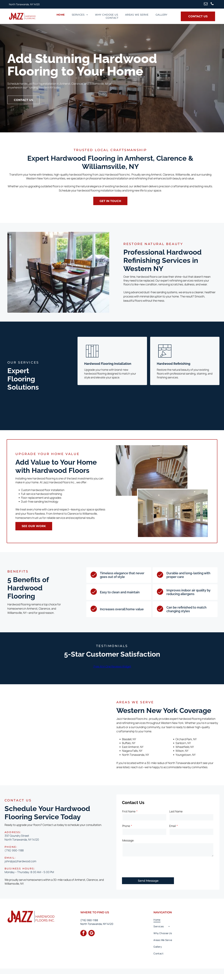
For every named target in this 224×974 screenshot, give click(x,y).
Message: (128, 840)
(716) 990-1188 (14, 850)
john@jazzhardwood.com (20, 861)
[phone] (212, 4)
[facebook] (83, 933)
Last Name (176, 811)
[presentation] (148, 867)
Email (172, 826)
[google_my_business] (91, 933)
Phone (126, 826)
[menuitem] (60, 14)
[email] (206, 4)
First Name (128, 811)
